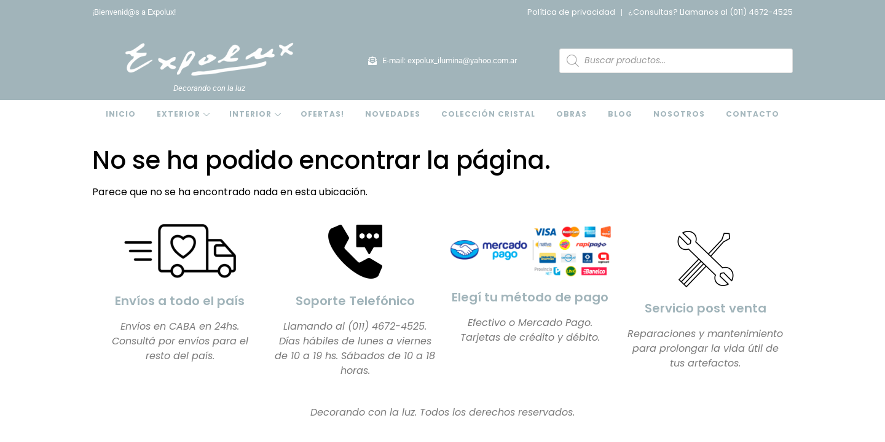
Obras (571, 114)
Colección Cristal (488, 114)
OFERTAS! (322, 114)
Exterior (178, 114)
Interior (250, 114)
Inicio (121, 114)
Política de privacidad (571, 12)
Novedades (392, 114)
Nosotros (679, 114)
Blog (620, 114)
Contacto (752, 114)
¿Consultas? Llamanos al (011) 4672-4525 (710, 12)
